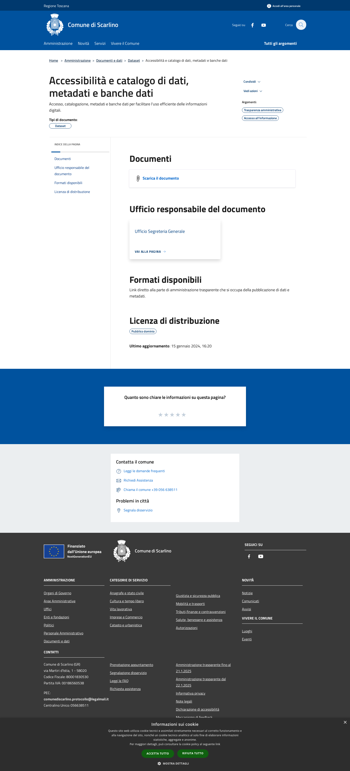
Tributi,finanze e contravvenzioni (201, 611)
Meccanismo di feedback (194, 717)
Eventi (247, 639)
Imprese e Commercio (126, 617)
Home (53, 60)
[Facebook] (250, 25)
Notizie (247, 593)
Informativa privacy (190, 693)
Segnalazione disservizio (128, 672)
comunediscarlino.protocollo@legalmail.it (76, 699)
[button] (175, 763)
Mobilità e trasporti (190, 603)
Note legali (184, 701)
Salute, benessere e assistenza (199, 619)
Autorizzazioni (187, 627)
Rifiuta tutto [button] (193, 753)
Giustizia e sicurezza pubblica (198, 595)
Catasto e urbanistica (126, 625)
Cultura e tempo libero (127, 601)
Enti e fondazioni (56, 617)
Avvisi (246, 609)
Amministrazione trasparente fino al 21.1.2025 (203, 668)
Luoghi (247, 631)
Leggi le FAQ (119, 680)
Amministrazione (78, 60)
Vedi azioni (254, 91)
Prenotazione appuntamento (131, 664)
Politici (49, 625)
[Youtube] (261, 25)
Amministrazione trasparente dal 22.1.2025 (201, 682)
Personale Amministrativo (63, 633)
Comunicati (250, 601)
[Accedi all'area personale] (283, 6)
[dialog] (175, 744)
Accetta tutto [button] (158, 753)
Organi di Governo (57, 593)
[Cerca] (301, 24)
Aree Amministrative (59, 601)
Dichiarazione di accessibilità (197, 709)
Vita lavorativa (121, 609)
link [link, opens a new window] (218, 744)
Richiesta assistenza (125, 688)
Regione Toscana (56, 5)
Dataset (134, 60)
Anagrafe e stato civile (127, 593)
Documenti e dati (109, 60)
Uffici (48, 609)
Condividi (253, 81)
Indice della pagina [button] (67, 144)
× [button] (345, 722)
